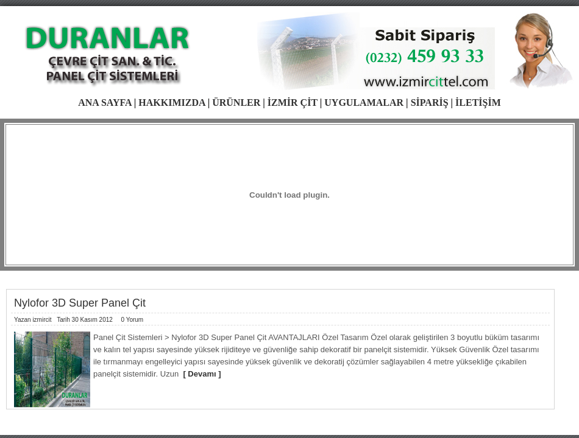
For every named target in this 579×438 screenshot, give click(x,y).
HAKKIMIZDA (171, 102)
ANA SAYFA (105, 102)
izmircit (41, 319)
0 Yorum (132, 319)
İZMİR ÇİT (293, 102)
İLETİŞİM (478, 102)
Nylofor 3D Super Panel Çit (80, 303)
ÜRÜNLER (236, 102)
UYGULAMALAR (363, 102)
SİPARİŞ (430, 102)
